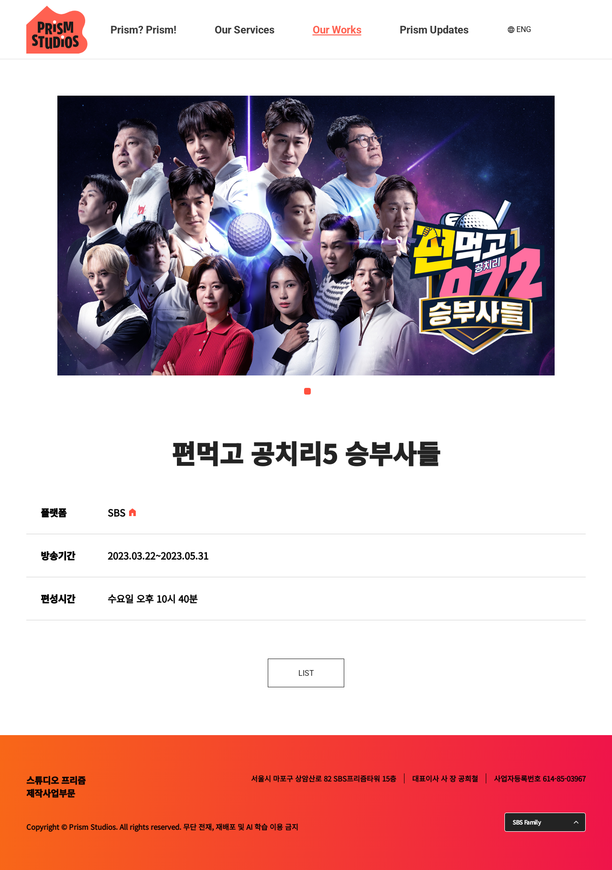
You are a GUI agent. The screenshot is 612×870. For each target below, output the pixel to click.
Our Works (337, 30)
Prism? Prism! (143, 30)
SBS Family (527, 822)
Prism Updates (434, 30)
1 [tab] (308, 391)
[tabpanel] (313, 235)
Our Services (244, 30)
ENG (523, 29)
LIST (306, 673)
